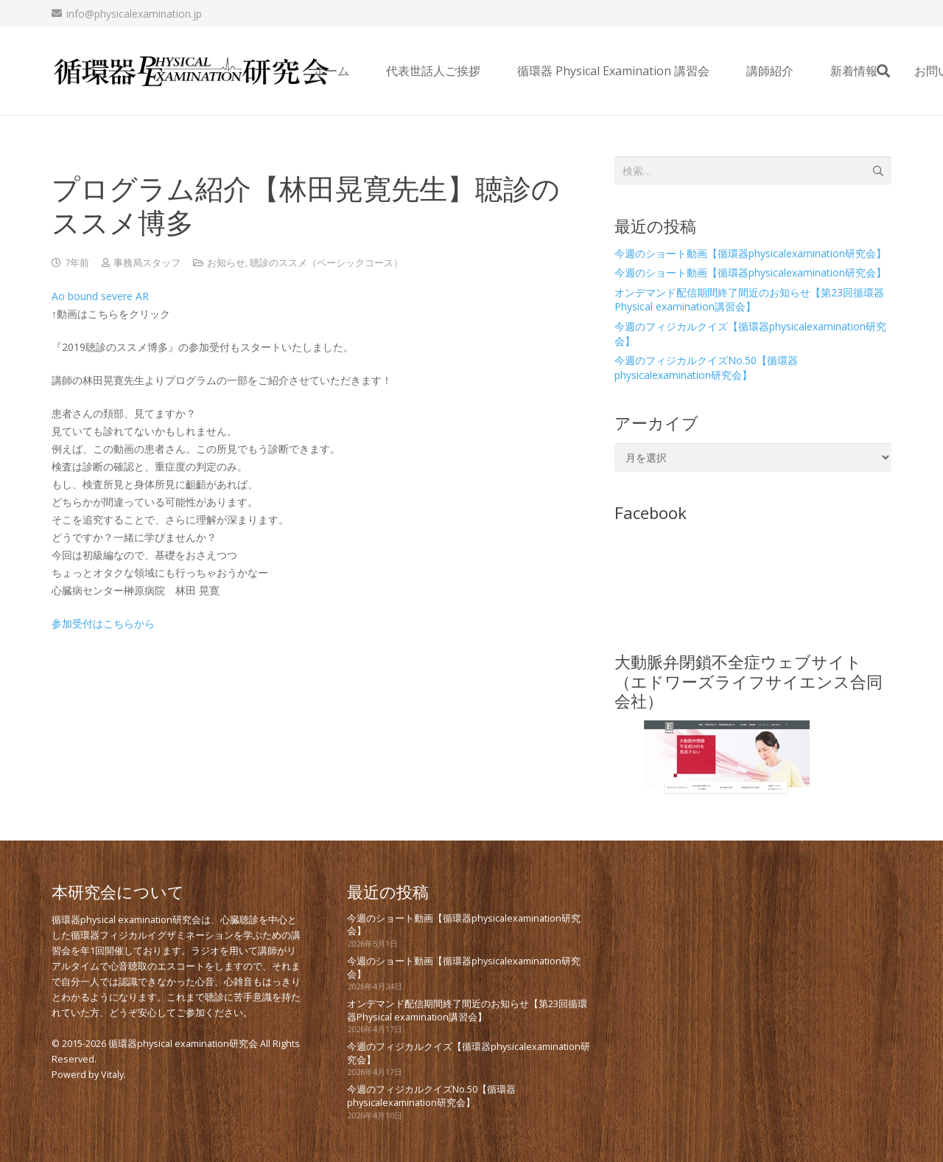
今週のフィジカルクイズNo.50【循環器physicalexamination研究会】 (706, 367)
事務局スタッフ (146, 263)
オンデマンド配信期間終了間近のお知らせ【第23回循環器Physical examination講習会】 (749, 299)
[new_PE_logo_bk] (192, 71)
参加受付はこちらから (103, 623)
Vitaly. (113, 1074)
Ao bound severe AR (100, 296)
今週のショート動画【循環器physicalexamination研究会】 (750, 253)
